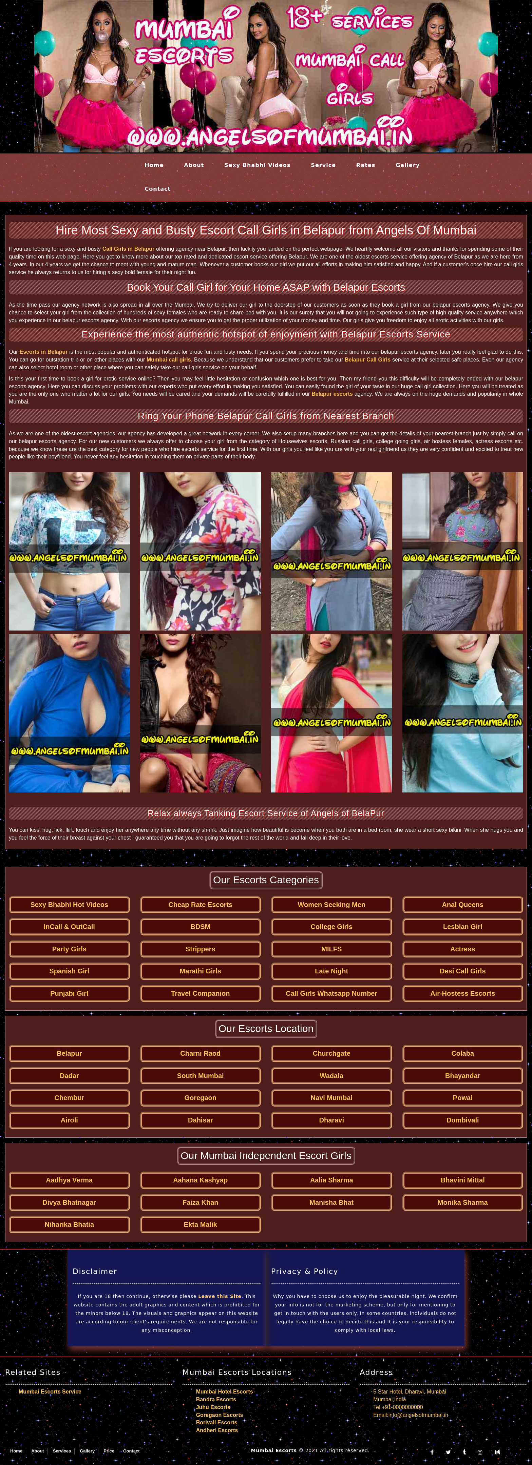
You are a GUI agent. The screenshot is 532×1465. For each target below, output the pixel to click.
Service (323, 165)
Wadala (331, 1075)
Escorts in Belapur (43, 352)
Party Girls (69, 949)
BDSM (200, 926)
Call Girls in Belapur (128, 249)
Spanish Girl (69, 971)
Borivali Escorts (217, 1422)
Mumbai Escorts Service (50, 1392)
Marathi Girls (200, 971)
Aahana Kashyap (200, 1180)
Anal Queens (462, 904)
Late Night (331, 971)
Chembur (69, 1097)
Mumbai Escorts (274, 1450)
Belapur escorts (332, 394)
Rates (365, 165)
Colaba (462, 1053)
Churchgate (331, 1053)
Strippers (200, 949)
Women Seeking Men (331, 904)
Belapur (69, 1053)
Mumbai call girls (169, 360)
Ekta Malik (200, 1224)
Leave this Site (220, 1296)
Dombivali (462, 1120)
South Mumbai (200, 1075)
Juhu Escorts (213, 1407)
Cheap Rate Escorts (200, 904)
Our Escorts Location (266, 1028)
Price (108, 1450)
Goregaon (200, 1097)
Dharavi (331, 1120)
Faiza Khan (200, 1202)
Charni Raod (200, 1053)
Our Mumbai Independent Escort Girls (266, 1155)
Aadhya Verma (69, 1180)
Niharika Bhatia (69, 1224)
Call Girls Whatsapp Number (331, 993)
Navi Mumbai (332, 1097)
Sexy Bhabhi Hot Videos (69, 904)
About (194, 165)
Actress (462, 949)
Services (62, 1450)
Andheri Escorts (217, 1430)
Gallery (408, 165)
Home (154, 165)
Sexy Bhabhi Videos (257, 165)
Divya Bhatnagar (69, 1202)
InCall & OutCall (69, 926)
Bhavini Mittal (463, 1180)
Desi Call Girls (463, 971)
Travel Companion (200, 993)
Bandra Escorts (216, 1399)
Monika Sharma (463, 1202)
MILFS (331, 949)
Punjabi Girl (69, 993)
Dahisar (200, 1120)
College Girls (332, 926)
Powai (463, 1097)
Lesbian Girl (462, 926)
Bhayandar (462, 1075)
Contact (158, 189)
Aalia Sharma (331, 1180)
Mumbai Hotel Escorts (224, 1392)
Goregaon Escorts (219, 1415)
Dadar (69, 1075)
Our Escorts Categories (266, 879)
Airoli (69, 1120)
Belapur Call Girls (368, 360)
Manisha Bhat (331, 1202)
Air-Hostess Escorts (462, 993)
